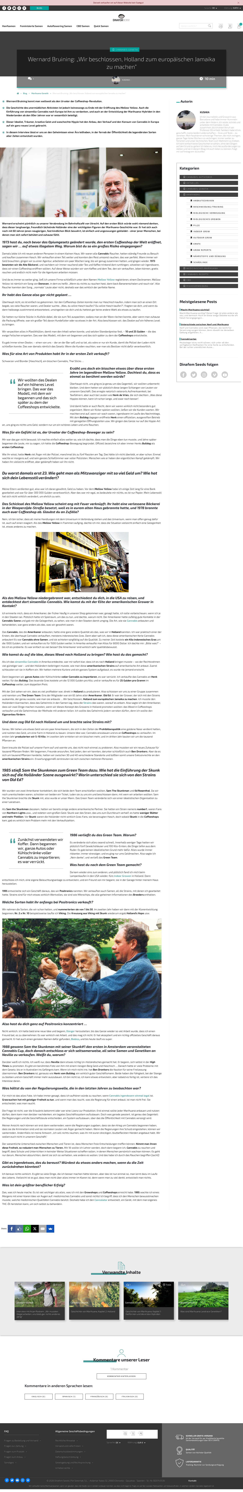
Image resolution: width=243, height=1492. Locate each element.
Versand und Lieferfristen (68, 1448)
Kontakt (192, 1483)
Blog (39, 8)
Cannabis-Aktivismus (199, 177)
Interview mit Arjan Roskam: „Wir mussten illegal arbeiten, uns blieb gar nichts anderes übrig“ (39, 1315)
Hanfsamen (8, 25)
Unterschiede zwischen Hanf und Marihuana (204, 324)
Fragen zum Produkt (14, 1454)
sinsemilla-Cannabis (26, 661)
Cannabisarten (188, 339)
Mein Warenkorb (238, 26)
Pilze (196, 225)
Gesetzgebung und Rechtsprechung (73, 1465)
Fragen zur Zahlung (14, 1448)
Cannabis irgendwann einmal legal (129, 1095)
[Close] (238, 3)
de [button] (213, 8)
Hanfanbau (193, 194)
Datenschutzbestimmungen (69, 1454)
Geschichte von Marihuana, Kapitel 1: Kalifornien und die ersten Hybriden (144, 1315)
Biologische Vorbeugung (209, 213)
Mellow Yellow (106, 279)
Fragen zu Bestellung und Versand (21, 1443)
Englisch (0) (38, 1399)
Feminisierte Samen (31, 25)
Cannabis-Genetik (127, 50)
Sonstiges (9, 1465)
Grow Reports (202, 250)
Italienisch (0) (130, 1399)
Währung (228, 8)
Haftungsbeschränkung (66, 1459)
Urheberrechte (62, 1470)
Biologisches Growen (207, 219)
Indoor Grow (201, 231)
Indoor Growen (122, 875)
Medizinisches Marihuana (202, 268)
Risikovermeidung (197, 286)
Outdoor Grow (202, 237)
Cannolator (101, 1199)
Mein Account (228, 26)
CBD (188, 280)
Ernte (197, 244)
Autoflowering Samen (59, 25)
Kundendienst (218, 26)
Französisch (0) (99, 1399)
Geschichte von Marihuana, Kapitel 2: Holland (89, 1313)
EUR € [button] (236, 8)
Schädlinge (200, 262)
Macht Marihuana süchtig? (195, 309)
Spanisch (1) (69, 1399)
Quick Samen (101, 25)
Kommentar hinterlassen (121, 1379)
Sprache (207, 8)
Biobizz (75, 1038)
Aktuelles (192, 183)
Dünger (70, 1031)
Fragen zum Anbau (13, 1459)
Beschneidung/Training (208, 206)
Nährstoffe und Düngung (209, 256)
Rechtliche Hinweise (65, 1443)
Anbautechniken (203, 200)
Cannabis (132, 620)
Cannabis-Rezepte (197, 274)
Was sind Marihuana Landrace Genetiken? (201, 1313)
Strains (87, 702)
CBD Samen (83, 25)
